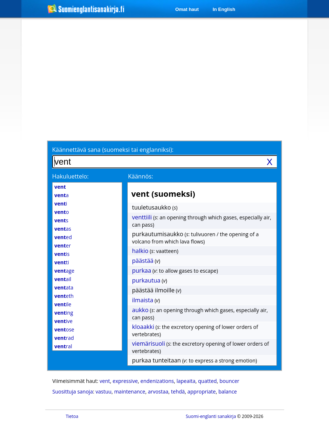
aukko (140, 310)
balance (227, 391)
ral (63, 346)
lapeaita (186, 380)
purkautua (146, 280)
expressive (125, 380)
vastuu (104, 391)
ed (63, 237)
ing (63, 312)
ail (62, 279)
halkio (140, 251)
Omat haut (187, 9)
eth (64, 295)
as (62, 228)
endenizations (157, 380)
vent (105, 380)
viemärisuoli (148, 343)
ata (63, 287)
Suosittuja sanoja (73, 391)
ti (61, 262)
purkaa (141, 270)
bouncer (229, 380)
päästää (143, 261)
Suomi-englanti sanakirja (211, 416)
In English (224, 9)
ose (64, 329)
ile (62, 304)
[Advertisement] (155, 79)
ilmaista (142, 300)
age (64, 270)
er (62, 245)
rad (64, 337)
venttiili (142, 217)
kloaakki (143, 327)
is (62, 253)
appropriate (201, 391)
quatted (207, 380)
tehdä (178, 391)
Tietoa (72, 416)
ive (63, 321)
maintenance (129, 391)
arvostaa (158, 391)
